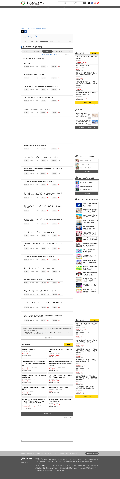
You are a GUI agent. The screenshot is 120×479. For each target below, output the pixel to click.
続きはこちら (48, 413)
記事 (32, 41)
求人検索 (69, 344)
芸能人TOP (26, 41)
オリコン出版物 (30, 453)
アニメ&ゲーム (42, 7)
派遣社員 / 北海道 (34, 352)
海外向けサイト (64, 453)
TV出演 (51, 41)
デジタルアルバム (57, 54)
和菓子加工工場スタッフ (82, 65)
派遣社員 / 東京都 (34, 366)
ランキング (83, 7)
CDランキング (37, 51)
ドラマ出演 (58, 41)
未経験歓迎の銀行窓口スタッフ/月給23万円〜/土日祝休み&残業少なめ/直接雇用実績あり (86, 83)
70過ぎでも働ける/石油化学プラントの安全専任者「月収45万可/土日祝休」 (86, 387)
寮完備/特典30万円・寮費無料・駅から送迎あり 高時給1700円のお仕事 (86, 73)
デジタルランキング (47, 51)
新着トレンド (94, 7)
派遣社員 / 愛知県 (34, 379)
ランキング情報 (43, 41)
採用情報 (90, 453)
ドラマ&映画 (35, 7)
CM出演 (64, 41)
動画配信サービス (50, 7)
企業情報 (96, 453)
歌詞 (70, 41)
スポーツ (57, 7)
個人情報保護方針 (73, 453)
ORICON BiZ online (44, 332)
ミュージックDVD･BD (57, 51)
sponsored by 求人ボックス (68, 417)
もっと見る (87, 171)
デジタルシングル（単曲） (47, 54)
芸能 (27, 7)
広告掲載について (39, 453)
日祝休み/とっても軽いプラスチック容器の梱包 (86, 57)
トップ (23, 7)
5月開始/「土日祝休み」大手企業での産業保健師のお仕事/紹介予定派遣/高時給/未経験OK (86, 377)
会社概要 (23, 453)
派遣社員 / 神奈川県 (60, 379)
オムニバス (33, 36)
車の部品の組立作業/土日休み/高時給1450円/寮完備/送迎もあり (86, 93)
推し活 (88, 7)
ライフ (78, 7)
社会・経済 (63, 7)
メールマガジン (56, 453)
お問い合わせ (48, 453)
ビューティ (73, 7)
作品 (37, 41)
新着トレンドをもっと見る (87, 127)
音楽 (30, 7)
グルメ (68, 7)
